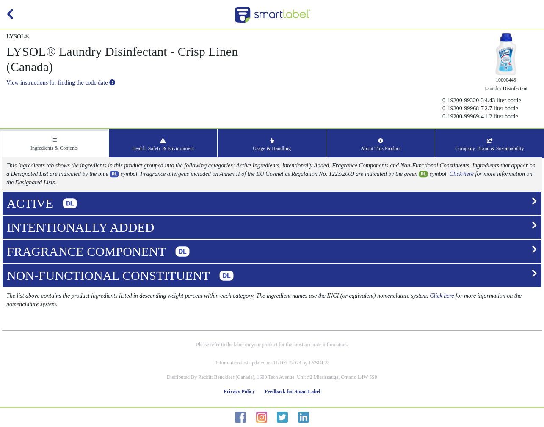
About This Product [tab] (380, 144)
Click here (461, 174)
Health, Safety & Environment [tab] (163, 144)
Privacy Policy (239, 391)
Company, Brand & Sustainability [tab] (489, 144)
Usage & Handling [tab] (272, 144)
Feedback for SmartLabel (292, 391)
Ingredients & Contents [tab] (54, 144)
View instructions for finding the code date (60, 82)
